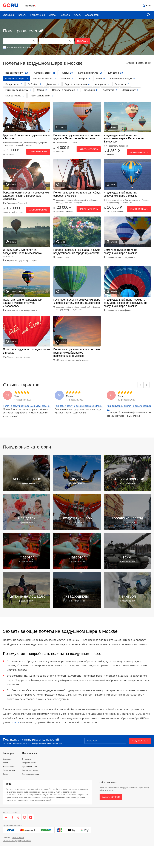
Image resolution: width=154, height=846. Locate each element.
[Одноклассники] (18, 817)
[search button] (148, 15)
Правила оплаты (29, 766)
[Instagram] (25, 817)
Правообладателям (30, 774)
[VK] (6, 817)
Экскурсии (8, 15)
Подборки (65, 15)
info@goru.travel (127, 787)
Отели (77, 15)
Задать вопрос (111, 797)
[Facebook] (12, 817)
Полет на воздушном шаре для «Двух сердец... (27, 405)
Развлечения (37, 15)
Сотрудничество (29, 762)
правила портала (54, 743)
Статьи (6, 774)
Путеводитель (9, 770)
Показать (82, 41)
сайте (15, 722)
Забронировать (38, 151)
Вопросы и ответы (30, 770)
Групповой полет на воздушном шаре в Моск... (79, 405)
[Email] (105, 741)
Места (52, 15)
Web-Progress (18, 837)
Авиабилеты (92, 15)
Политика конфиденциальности (17, 840)
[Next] (146, 385)
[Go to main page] (10, 5)
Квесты (22, 15)
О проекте (26, 759)
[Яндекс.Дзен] (31, 817)
